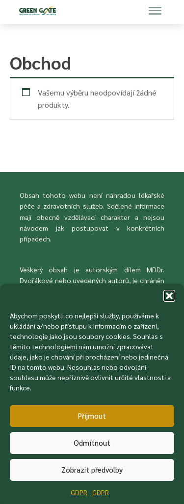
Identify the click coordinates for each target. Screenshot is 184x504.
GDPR (79, 495)
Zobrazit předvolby (92, 473)
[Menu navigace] (155, 11)
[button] (169, 299)
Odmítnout (92, 446)
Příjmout (92, 419)
